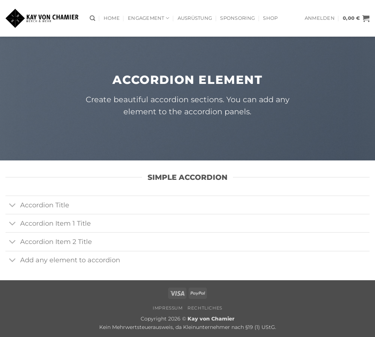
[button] (320, 18)
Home (112, 18)
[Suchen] (92, 18)
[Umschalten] (12, 206)
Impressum (168, 308)
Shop (270, 18)
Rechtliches (205, 308)
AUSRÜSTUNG (195, 18)
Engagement (148, 18)
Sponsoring (237, 18)
